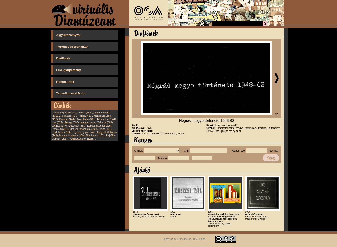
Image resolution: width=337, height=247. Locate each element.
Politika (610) (85, 115)
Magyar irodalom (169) (71, 135)
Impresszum (169, 239)
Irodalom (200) (60, 128)
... (96, 138)
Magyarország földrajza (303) (96, 122)
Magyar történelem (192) (83, 128)
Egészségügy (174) (84, 132)
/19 (276, 114)
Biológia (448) (67, 119)
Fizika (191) (105, 128)
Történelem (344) (106, 119)
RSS (195, 239)
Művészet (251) (76, 125)
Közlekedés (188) (61, 132)
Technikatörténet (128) (80, 138)
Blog (202, 239)
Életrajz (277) (59, 125)
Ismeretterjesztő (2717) (65, 112)
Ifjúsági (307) (71, 122)
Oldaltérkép (184, 239)
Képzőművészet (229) (99, 125)
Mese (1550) (86, 112)
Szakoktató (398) (85, 119)
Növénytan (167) (95, 135)
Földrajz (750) (68, 115)
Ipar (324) (57, 122)
